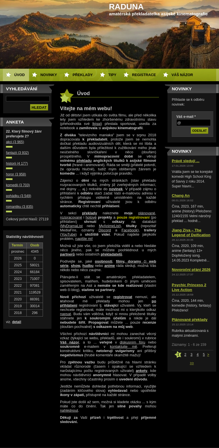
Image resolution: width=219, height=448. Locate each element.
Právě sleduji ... (185, 161)
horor (16, 174)
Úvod (19, 75)
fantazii (17, 153)
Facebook (129, 230)
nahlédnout (69, 410)
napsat (65, 314)
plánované (146, 213)
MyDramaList (71, 226)
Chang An (181, 195)
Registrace (144, 75)
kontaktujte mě (123, 346)
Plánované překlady (190, 319)
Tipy (112, 75)
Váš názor (182, 75)
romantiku (19, 207)
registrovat (122, 297)
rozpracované (71, 217)
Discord (104, 230)
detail (16, 322)
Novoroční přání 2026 (191, 269)
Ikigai (96, 124)
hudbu (88, 265)
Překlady (82, 75)
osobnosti (103, 261)
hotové (91, 217)
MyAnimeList (109, 226)
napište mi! (84, 238)
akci (15, 142)
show (75, 265)
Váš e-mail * (186, 117)
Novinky (48, 75)
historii (17, 164)
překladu (84, 160)
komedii (18, 185)
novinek (116, 189)
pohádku (18, 196)
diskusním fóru (132, 342)
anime (109, 265)
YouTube (68, 234)
